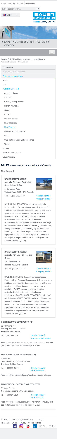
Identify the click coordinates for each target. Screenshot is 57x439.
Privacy (23, 423)
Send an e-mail (37, 335)
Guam (6, 110)
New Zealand (9, 127)
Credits (14, 423)
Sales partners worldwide (33, 59)
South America (9, 157)
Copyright (39, 419)
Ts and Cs (5, 423)
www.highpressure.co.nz (41, 338)
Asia (4, 85)
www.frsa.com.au (38, 371)
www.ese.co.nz (37, 398)
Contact (20, 4)
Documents (30, 4)
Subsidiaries (8, 67)
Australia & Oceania (8, 62)
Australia (8, 97)
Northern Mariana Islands (14, 131)
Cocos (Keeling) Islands (14, 102)
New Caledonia (10, 123)
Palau (6, 136)
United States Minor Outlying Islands (19, 140)
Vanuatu (7, 144)
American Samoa (11, 93)
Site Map (11, 4)
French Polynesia (11, 106)
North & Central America (12, 153)
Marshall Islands (11, 119)
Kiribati (7, 114)
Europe (6, 148)
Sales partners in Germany (14, 72)
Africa (5, 80)
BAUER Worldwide (15, 59)
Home (3, 4)
